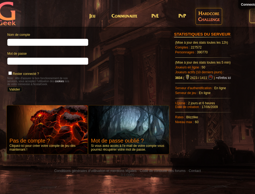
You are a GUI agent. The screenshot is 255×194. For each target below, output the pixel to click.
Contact (195, 171)
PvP (182, 16)
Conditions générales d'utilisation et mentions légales (95, 171)
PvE (155, 16)
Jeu (92, 16)
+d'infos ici (223, 78)
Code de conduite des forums (163, 171)
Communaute (124, 16)
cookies (59, 81)
